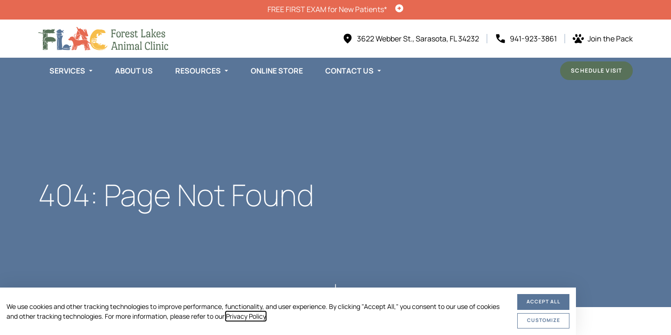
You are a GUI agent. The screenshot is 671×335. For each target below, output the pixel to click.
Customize (543, 320)
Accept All (544, 301)
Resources (198, 71)
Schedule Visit (596, 70)
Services (67, 71)
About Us (134, 71)
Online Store (277, 71)
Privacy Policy (246, 316)
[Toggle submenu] (91, 71)
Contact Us (349, 71)
